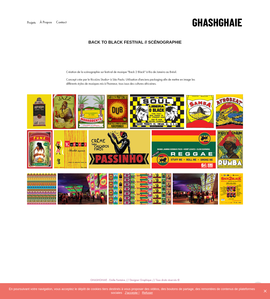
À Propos (46, 22)
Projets (31, 22)
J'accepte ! (132, 293)
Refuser (147, 293)
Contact (61, 22)
